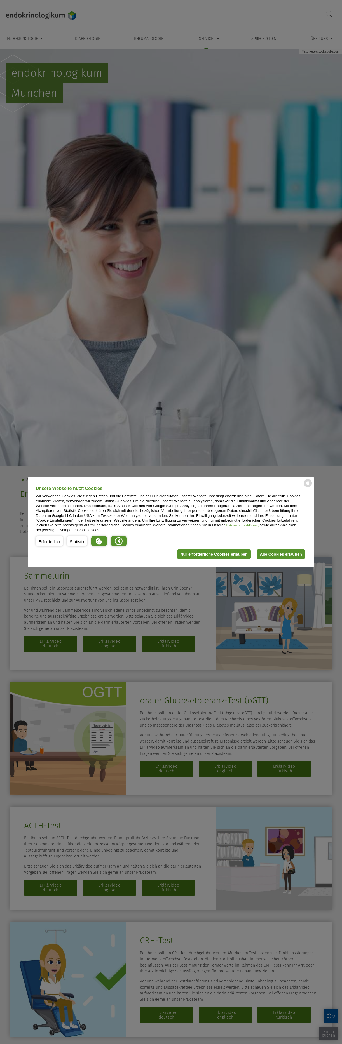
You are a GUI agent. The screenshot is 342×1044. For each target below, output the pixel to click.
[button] (49, 541)
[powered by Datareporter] (307, 486)
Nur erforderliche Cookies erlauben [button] (214, 554)
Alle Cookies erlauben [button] (281, 554)
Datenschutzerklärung (242, 525)
